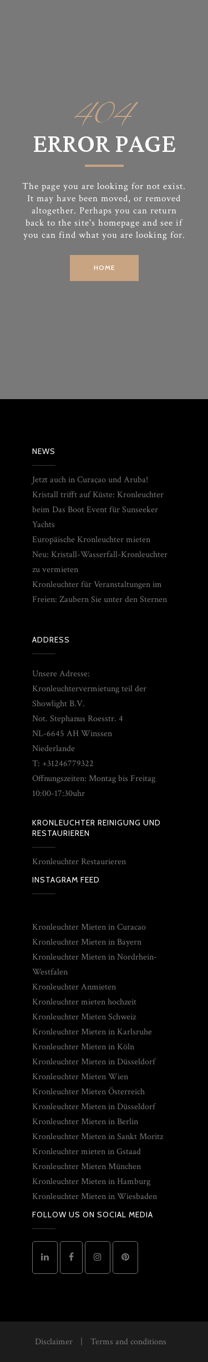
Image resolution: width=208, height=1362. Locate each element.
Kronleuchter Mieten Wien (80, 1077)
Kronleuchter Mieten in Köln (83, 1047)
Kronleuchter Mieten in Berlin (85, 1122)
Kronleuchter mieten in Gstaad (86, 1151)
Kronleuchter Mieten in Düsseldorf (93, 1062)
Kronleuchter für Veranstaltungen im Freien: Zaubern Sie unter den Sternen (99, 592)
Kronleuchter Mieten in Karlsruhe (92, 1032)
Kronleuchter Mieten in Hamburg (91, 1181)
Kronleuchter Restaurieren (79, 862)
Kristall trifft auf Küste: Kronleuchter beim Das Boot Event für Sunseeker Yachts (98, 509)
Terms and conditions (128, 1342)
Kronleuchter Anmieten (74, 987)
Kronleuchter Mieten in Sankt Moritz (97, 1136)
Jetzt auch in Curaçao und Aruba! (90, 480)
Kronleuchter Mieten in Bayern (86, 942)
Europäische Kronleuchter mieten (91, 539)
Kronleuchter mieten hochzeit (84, 1002)
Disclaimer (54, 1342)
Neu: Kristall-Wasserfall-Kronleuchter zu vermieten (100, 562)
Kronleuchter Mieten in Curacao (89, 927)
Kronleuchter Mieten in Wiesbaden (94, 1196)
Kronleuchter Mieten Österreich (88, 1092)
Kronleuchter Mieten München (86, 1166)
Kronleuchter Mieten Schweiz (84, 1017)
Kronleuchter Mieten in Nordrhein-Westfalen (94, 964)
